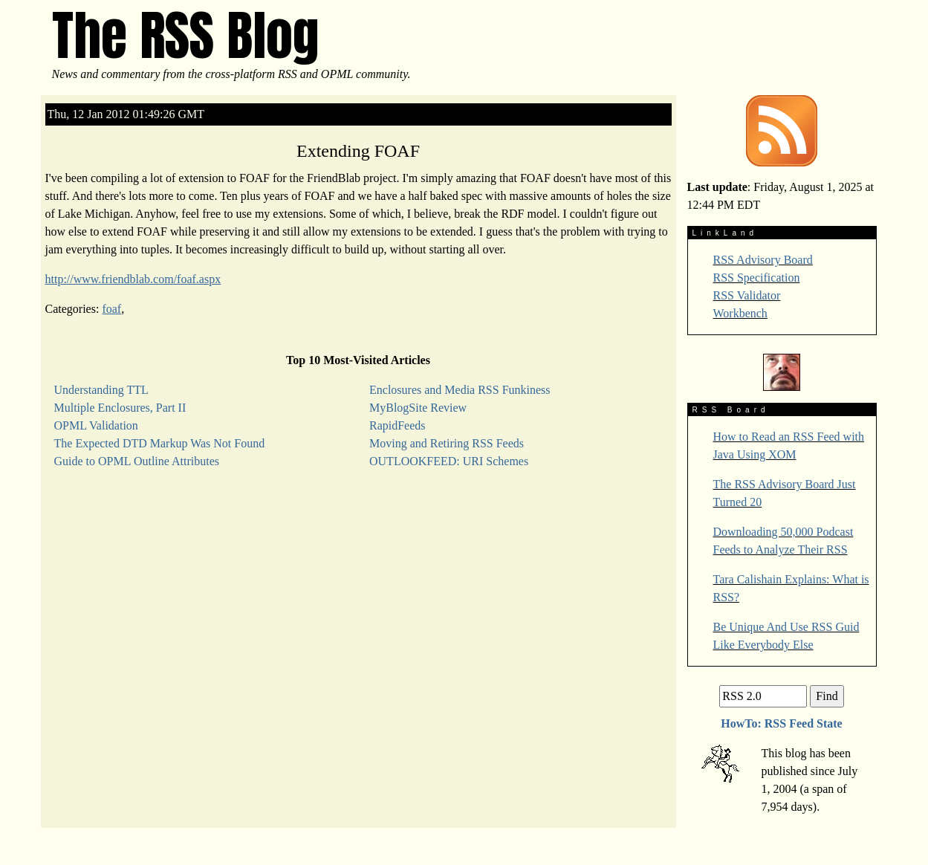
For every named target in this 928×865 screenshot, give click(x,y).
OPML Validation (96, 425)
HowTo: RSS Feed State (781, 723)
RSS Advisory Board (763, 259)
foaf (111, 308)
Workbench (740, 313)
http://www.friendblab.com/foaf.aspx (133, 279)
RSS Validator (747, 295)
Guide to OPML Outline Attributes (137, 461)
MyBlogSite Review (418, 407)
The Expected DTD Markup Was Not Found (159, 443)
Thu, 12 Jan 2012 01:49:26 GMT (126, 114)
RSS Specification (756, 277)
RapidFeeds (397, 425)
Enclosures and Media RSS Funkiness (460, 389)
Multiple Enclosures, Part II (120, 407)
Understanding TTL (101, 389)
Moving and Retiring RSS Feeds (446, 443)
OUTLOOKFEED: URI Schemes (448, 461)
